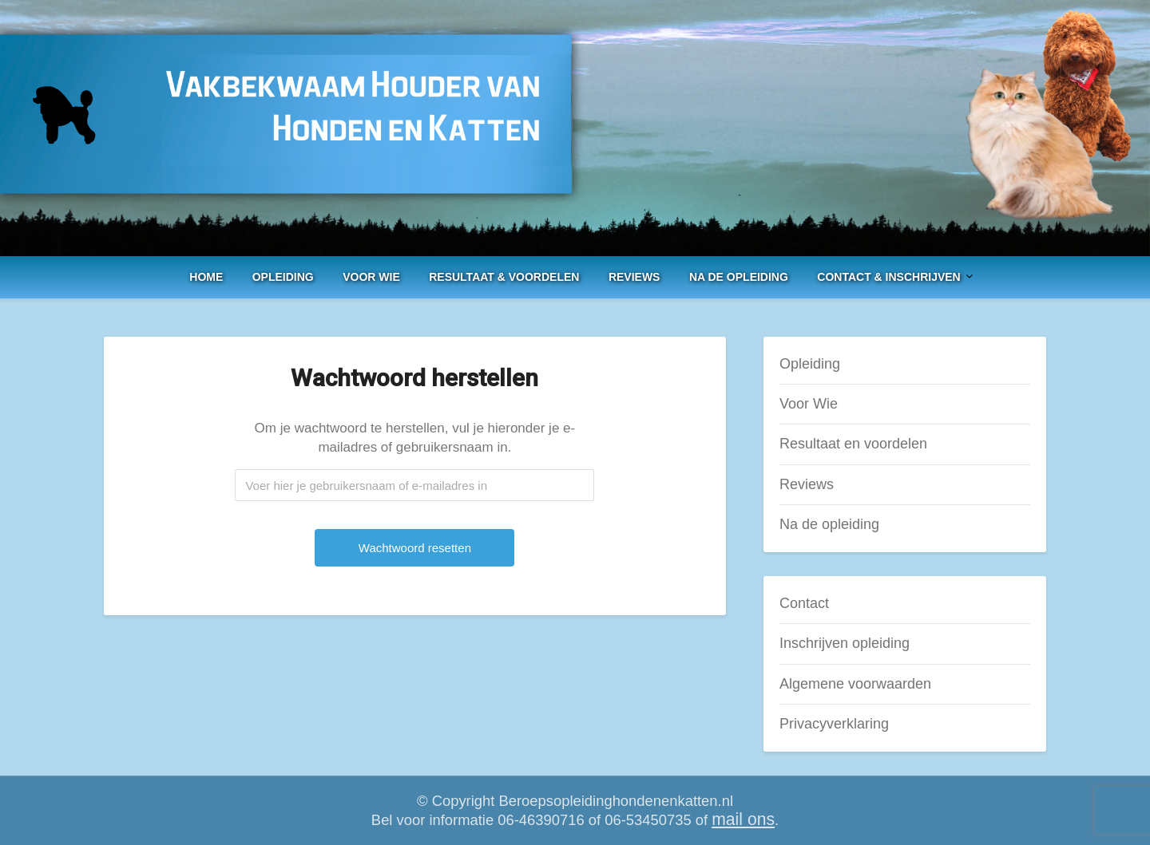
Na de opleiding (738, 276)
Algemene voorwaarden (855, 684)
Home (206, 276)
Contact (804, 603)
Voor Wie (371, 276)
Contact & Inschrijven (888, 276)
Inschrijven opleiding (844, 643)
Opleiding (283, 276)
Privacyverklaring (834, 724)
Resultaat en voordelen (853, 444)
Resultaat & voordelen (504, 276)
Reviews (634, 276)
